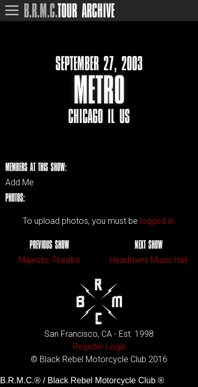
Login (116, 347)
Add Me (19, 182)
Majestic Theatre (49, 260)
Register (88, 347)
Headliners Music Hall (148, 260)
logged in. (158, 221)
